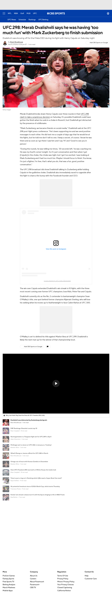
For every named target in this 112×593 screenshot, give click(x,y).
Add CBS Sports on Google (99, 43)
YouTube (6, 537)
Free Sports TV (8, 520)
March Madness (9, 526)
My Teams (34, 543)
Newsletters (35, 540)
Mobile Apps (8, 529)
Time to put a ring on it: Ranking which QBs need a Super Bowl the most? (36, 478)
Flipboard (6, 555)
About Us (33, 514)
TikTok (5, 540)
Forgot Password (36, 546)
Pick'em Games (9, 514)
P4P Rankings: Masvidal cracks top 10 (23, 428)
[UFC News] (11, 19)
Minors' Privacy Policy (65, 520)
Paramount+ (35, 523)
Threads (6, 552)
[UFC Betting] (43, 19)
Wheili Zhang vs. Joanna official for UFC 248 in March (29, 453)
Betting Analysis (9, 523)
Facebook (6, 546)
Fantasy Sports (8, 517)
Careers (33, 517)
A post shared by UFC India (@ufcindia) (57, 281)
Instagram (6, 543)
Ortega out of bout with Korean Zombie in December (29, 462)
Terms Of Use (62, 514)
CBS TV (33, 526)
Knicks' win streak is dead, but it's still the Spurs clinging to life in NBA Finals (37, 495)
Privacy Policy (62, 517)
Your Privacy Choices (65, 523)
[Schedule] (22, 19)
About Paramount (37, 520)
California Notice (64, 529)
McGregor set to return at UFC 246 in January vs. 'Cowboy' (31, 445)
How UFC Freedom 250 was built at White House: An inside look (33, 470)
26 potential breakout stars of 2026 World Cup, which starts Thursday (35, 486)
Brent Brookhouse (16, 42)
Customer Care (91, 517)
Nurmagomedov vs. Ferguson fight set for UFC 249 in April (30, 437)
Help (86, 514)
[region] (56, 384)
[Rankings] (32, 19)
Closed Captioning (64, 526)
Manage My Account (38, 537)
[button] (56, 383)
